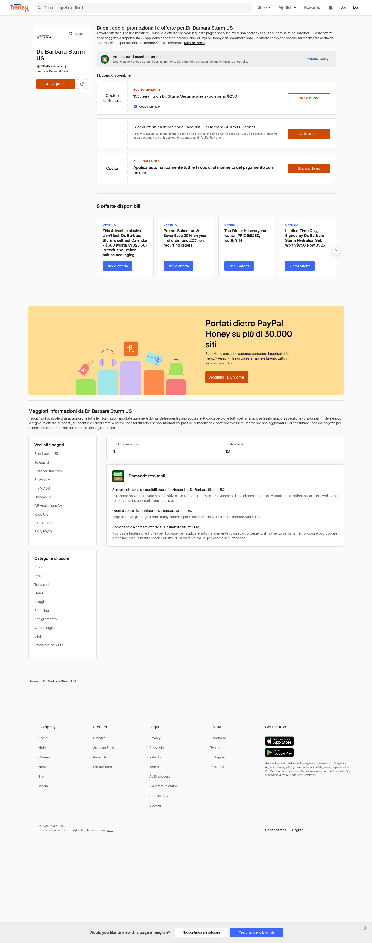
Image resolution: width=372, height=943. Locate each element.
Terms (154, 767)
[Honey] (19, 8)
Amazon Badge (104, 747)
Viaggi (39, 602)
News (42, 767)
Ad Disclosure (159, 776)
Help (42, 747)
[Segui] (76, 34)
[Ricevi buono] (309, 98)
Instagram (218, 757)
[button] (284, 830)
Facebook (218, 738)
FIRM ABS (42, 488)
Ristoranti (41, 576)
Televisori (41, 584)
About (43, 738)
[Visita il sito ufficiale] (82, 84)
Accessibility (158, 796)
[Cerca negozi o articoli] (143, 8)
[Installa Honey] (317, 59)
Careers (44, 757)
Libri (37, 636)
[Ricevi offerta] (117, 266)
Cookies (155, 805)
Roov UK (41, 514)
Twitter (215, 747)
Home (33, 681)
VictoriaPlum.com (48, 471)
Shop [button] (264, 7)
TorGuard (41, 462)
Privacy (155, 738)
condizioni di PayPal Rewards (202, 138)
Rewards (312, 7)
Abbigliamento (45, 619)
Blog (41, 776)
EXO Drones (43, 523)
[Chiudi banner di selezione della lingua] (365, 928)
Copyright (156, 747)
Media (43, 786)
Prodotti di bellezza (48, 645)
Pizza (38, 567)
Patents (155, 757)
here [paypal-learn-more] (110, 830)
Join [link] (344, 7)
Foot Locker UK (46, 454)
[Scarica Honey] (309, 168)
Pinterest (217, 767)
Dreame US (43, 497)
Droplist (99, 738)
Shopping (41, 610)
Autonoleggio (44, 628)
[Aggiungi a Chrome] (226, 377)
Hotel (38, 593)
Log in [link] (357, 7)
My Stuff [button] (287, 7)
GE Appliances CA (48, 505)
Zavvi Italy (42, 480)
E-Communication (163, 786)
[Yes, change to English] (256, 932)
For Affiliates (102, 767)
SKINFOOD (43, 531)
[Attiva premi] (55, 84)
